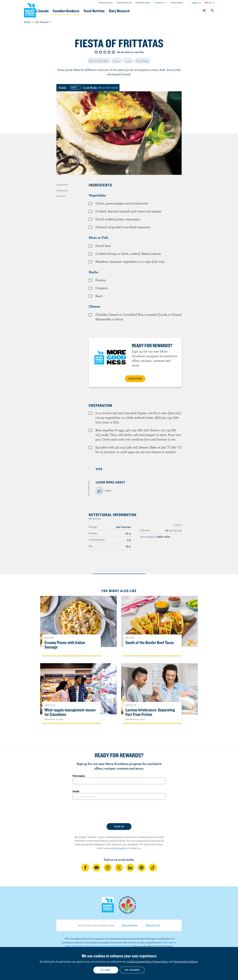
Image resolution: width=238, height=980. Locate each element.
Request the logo (143, 2)
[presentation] (119, 811)
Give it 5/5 (113, 52)
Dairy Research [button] (150, 10)
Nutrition (61, 196)
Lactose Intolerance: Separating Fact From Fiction (150, 712)
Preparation (62, 190)
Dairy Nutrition (130, 925)
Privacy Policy (160, 961)
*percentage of (155, 536)
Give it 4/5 (109, 52)
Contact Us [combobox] (159, 2)
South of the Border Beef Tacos (149, 642)
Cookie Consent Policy (139, 961)
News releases (177, 2)
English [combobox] (195, 2)
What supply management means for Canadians (70, 712)
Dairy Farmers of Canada (30, 10)
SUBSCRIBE (135, 378)
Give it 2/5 (100, 52)
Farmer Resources (124, 2)
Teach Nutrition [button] (120, 10)
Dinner (116, 60)
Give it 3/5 (105, 52)
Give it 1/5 (96, 52)
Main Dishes (142, 60)
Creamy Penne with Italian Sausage (64, 644)
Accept (106, 970)
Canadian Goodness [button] (88, 10)
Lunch (128, 60)
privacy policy (119, 848)
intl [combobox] (209, 2)
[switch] (93, 87)
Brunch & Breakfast (98, 60)
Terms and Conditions (185, 961)
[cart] (204, 11)
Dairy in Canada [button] (55, 10)
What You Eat (153, 925)
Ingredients (62, 184)
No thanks (132, 970)
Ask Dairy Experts (106, 2)
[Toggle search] (212, 11)
